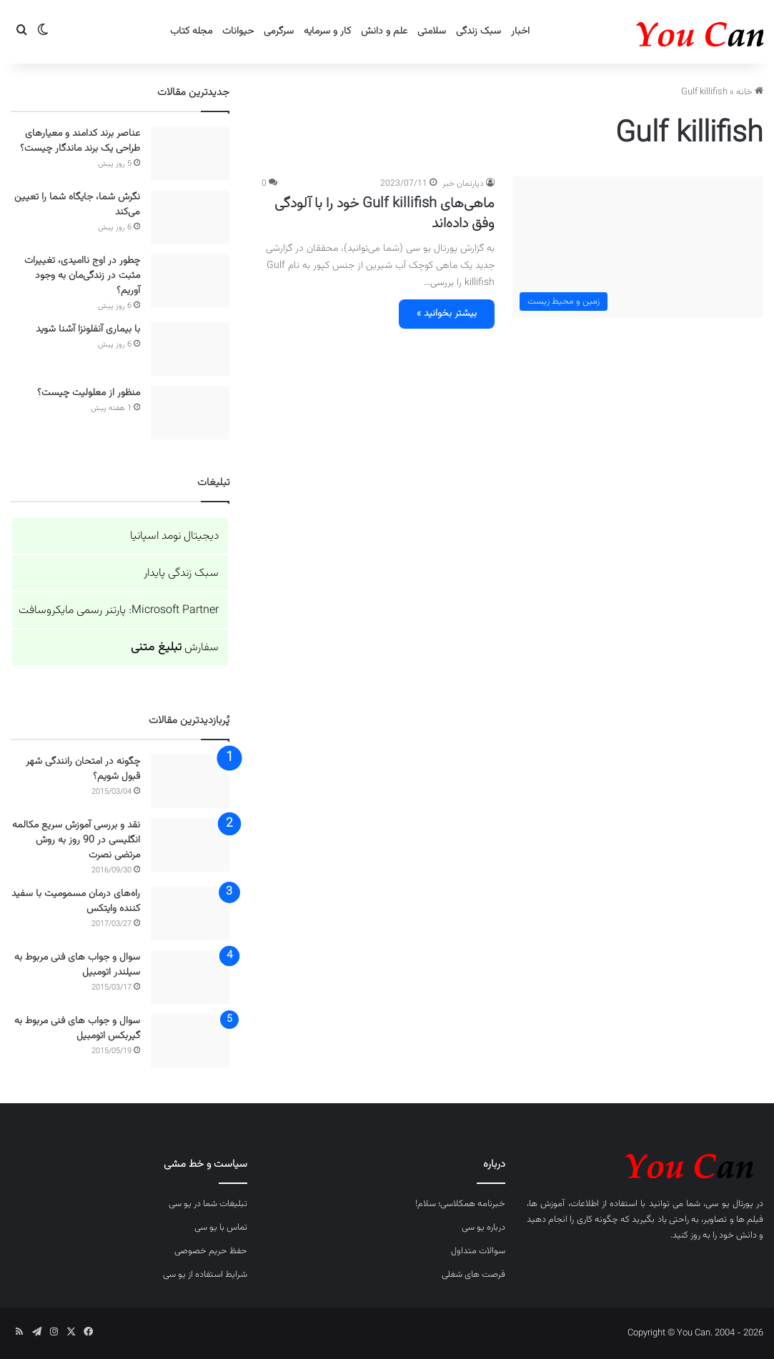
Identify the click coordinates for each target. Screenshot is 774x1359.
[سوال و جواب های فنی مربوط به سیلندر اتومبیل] (190, 977)
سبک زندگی (478, 31)
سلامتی (431, 31)
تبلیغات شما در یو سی (208, 1204)
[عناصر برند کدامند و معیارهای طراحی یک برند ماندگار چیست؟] (190, 153)
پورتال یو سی (729, 1204)
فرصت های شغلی (473, 1275)
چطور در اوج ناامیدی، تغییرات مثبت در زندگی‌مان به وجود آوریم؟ (82, 276)
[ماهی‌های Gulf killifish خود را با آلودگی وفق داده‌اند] (637, 247)
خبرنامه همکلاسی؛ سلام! (460, 1204)
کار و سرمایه (327, 31)
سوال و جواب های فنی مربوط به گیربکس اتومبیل (77, 1028)
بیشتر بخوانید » (447, 314)
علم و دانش (384, 31)
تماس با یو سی (220, 1227)
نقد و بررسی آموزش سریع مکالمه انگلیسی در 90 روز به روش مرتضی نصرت (76, 840)
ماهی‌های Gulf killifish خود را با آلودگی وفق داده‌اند (384, 213)
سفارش (175, 647)
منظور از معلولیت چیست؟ (88, 393)
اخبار (520, 31)
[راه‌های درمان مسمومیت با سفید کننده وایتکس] (190, 913)
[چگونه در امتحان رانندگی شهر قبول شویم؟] (190, 781)
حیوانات (238, 31)
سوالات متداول (478, 1251)
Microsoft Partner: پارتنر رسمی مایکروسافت (119, 610)
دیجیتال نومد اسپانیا (174, 536)
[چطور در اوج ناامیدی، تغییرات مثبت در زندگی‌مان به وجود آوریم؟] (190, 280)
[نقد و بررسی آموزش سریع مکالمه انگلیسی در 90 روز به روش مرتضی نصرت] (190, 845)
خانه (749, 92)
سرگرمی (279, 31)
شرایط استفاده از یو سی (205, 1275)
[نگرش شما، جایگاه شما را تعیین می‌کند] (190, 217)
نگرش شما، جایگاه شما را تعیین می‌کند (77, 204)
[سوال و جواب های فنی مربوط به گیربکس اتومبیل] (190, 1040)
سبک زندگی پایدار (181, 573)
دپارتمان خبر (463, 183)
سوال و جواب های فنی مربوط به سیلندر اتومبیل (77, 965)
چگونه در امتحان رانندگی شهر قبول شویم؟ (83, 769)
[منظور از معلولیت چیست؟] (190, 412)
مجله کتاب (191, 31)
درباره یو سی (483, 1227)
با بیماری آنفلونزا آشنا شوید (88, 329)
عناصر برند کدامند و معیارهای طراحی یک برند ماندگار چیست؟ (80, 141)
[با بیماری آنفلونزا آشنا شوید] (190, 349)
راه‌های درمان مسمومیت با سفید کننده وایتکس (75, 901)
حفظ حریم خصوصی (210, 1251)
